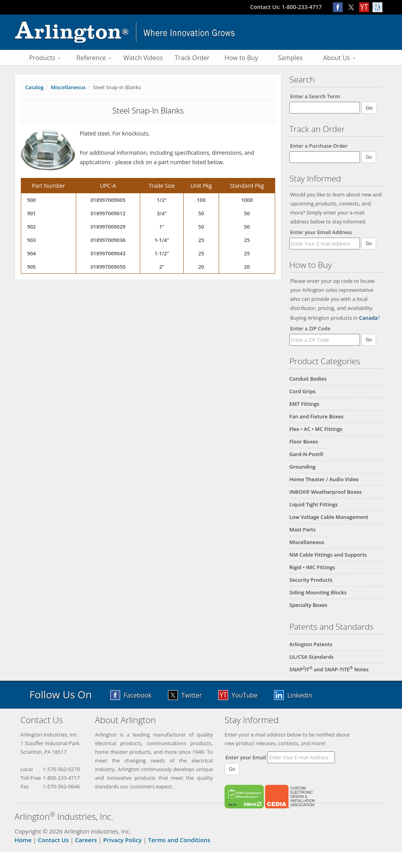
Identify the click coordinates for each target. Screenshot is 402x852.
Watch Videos (143, 57)
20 (201, 266)
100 (201, 199)
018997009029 (107, 226)
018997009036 (107, 240)
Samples (290, 57)
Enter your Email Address (321, 232)
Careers (86, 840)
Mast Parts (302, 529)
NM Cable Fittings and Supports (328, 554)
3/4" (162, 213)
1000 (247, 199)
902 (31, 226)
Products (45, 57)
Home (23, 840)
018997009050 (107, 266)
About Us (339, 57)
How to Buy (241, 57)
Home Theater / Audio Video (324, 479)
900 (31, 199)
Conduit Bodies (308, 378)
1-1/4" (161, 240)
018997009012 (107, 213)
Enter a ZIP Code (310, 328)
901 (31, 213)
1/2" (162, 199)
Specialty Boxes (308, 604)
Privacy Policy (122, 840)
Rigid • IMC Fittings (312, 567)
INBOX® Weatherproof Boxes (325, 491)
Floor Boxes (303, 441)
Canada (368, 317)
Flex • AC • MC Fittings (315, 428)
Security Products (311, 579)
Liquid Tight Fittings (313, 504)
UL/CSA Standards (311, 656)
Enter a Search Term (315, 96)
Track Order (192, 57)
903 (31, 240)
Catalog (34, 87)
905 (31, 266)
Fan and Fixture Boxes (316, 416)
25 (201, 240)
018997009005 (107, 199)
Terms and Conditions (179, 840)
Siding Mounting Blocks (318, 592)
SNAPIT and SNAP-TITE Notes (329, 669)
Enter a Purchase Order (318, 145)
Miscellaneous (306, 542)
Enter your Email (245, 757)
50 (201, 213)
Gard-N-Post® (306, 454)
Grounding (302, 466)
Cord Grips (302, 391)
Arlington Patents (311, 644)
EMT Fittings (304, 403)
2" (161, 266)
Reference (94, 57)
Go (368, 243)
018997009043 (107, 253)
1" (161, 226)
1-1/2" (161, 253)
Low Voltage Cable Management (328, 516)
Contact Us (53, 840)
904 (31, 253)
